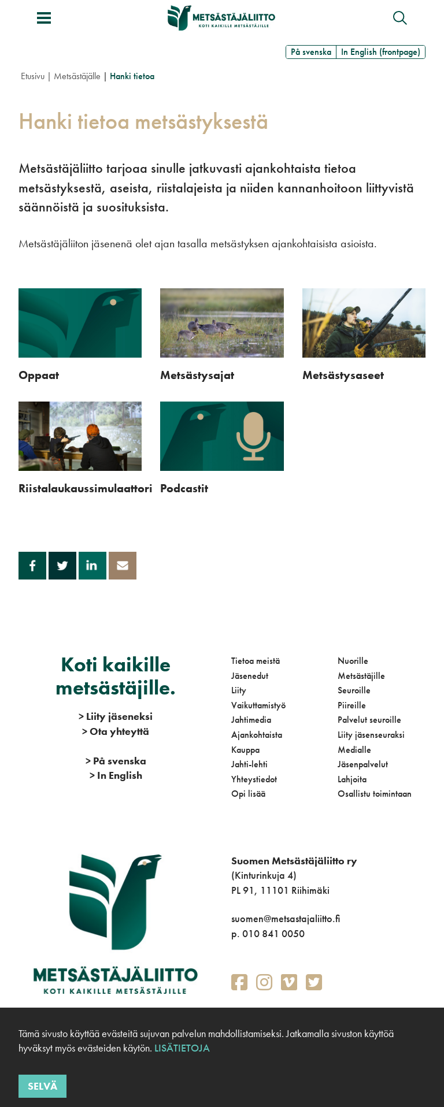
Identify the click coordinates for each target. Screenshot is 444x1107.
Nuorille (353, 661)
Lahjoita (352, 779)
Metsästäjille (361, 676)
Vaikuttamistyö (258, 705)
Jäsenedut (249, 676)
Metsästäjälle (77, 76)
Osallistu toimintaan (375, 793)
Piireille (352, 705)
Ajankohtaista (256, 735)
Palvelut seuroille (369, 720)
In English (116, 775)
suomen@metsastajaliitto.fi (285, 918)
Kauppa (245, 750)
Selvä (42, 1086)
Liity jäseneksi (116, 716)
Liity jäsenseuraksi (371, 735)
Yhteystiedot (254, 779)
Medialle (354, 750)
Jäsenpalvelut (363, 764)
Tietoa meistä (255, 661)
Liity (238, 690)
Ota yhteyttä (115, 731)
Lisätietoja (181, 1047)
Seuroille (354, 690)
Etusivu (33, 76)
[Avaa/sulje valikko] (44, 18)
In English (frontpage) (380, 52)
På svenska (311, 52)
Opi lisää (248, 793)
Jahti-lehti (249, 764)
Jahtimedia (251, 720)
